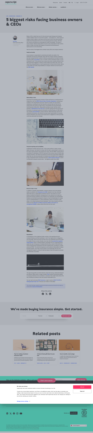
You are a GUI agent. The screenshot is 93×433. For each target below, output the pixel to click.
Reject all (82, 420)
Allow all (82, 416)
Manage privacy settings (22, 430)
